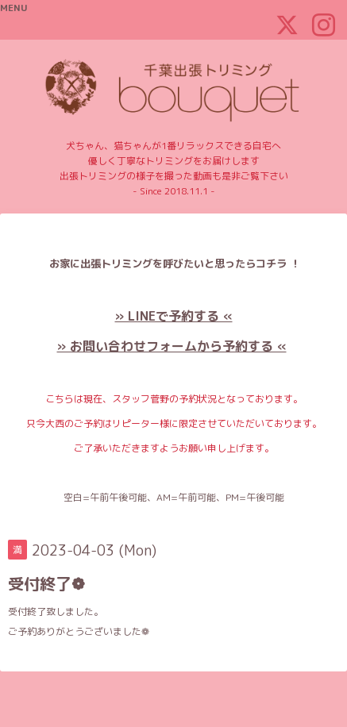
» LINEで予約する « (174, 316)
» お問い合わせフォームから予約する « (172, 346)
